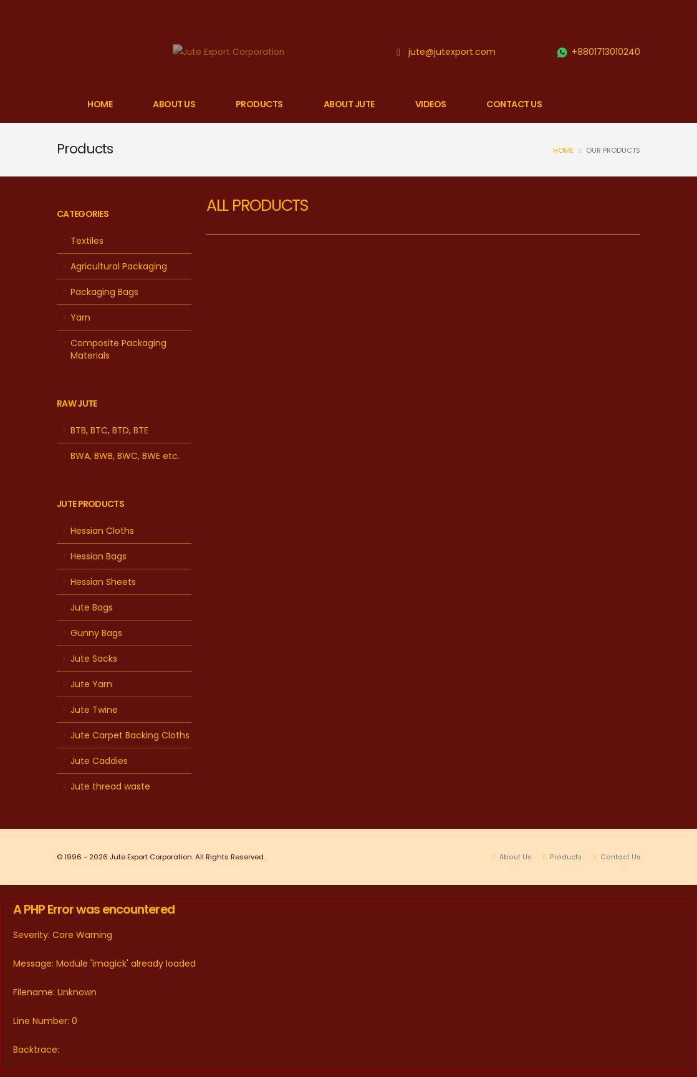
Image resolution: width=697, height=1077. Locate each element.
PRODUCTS (259, 104)
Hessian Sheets (103, 582)
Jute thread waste (110, 786)
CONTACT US (514, 104)
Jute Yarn (91, 684)
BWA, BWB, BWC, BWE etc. (125, 456)
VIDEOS (430, 104)
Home (563, 150)
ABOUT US (174, 104)
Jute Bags (91, 607)
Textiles (86, 240)
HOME (99, 104)
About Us (513, 857)
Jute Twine (94, 709)
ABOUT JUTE (349, 104)
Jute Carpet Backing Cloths (130, 735)
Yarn (80, 317)
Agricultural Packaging (118, 266)
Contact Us (619, 857)
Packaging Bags (104, 292)
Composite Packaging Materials (118, 349)
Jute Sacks (93, 658)
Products (564, 857)
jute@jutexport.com (452, 52)
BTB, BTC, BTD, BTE (109, 430)
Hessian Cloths (102, 530)
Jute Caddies (99, 761)
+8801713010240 (606, 52)
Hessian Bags (98, 556)
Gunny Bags (96, 633)
